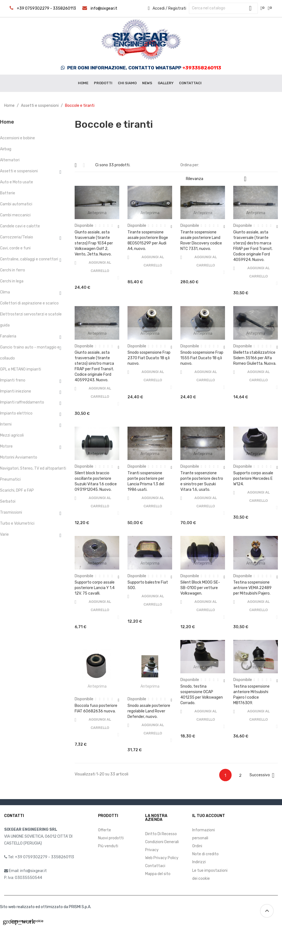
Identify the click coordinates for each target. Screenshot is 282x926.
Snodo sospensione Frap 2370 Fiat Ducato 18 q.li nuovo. (149, 358)
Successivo (263, 775)
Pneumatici (10, 479)
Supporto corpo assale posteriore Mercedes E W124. (253, 478)
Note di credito (205, 854)
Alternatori (10, 160)
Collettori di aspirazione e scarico (29, 303)
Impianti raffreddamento (22, 402)
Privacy (152, 850)
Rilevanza (218, 179)
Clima (5, 292)
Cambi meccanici (15, 215)
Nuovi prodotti (111, 838)
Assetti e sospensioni (19, 171)
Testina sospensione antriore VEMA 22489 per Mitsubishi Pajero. (252, 588)
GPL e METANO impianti (20, 369)
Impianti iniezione (15, 391)
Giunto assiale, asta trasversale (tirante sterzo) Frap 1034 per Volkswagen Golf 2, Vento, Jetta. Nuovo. (94, 243)
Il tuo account (208, 815)
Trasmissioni (11, 512)
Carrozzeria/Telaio (16, 237)
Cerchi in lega (11, 281)
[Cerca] (223, 8)
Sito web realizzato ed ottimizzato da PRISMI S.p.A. (45, 907)
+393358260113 (201, 67)
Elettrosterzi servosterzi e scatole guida (31, 320)
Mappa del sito (157, 873)
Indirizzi (199, 862)
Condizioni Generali (162, 842)
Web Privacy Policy (161, 858)
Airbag (5, 149)
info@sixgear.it (104, 8)
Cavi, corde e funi (15, 248)
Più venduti (108, 846)
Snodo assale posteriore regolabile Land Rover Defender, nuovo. (149, 711)
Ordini (197, 846)
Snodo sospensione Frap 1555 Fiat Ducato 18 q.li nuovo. (201, 358)
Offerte (104, 830)
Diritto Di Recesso (161, 834)
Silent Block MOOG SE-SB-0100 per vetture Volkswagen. (200, 588)
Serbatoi (7, 501)
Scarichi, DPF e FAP (17, 490)
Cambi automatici (16, 204)
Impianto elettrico (16, 413)
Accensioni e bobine (17, 138)
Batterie (7, 193)
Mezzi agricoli (12, 435)
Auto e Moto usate (16, 182)
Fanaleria (8, 336)
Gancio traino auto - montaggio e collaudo (29, 353)
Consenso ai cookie (23, 921)
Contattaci (155, 866)
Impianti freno (12, 380)
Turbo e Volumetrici (17, 523)
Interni (6, 424)
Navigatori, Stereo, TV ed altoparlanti (33, 468)
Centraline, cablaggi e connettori (29, 259)
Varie (4, 534)
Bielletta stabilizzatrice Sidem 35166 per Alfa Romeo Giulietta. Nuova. (254, 358)
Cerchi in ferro (12, 270)
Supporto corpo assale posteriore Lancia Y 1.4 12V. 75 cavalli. (95, 588)
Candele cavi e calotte (20, 226)
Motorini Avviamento (18, 457)
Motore (6, 446)
